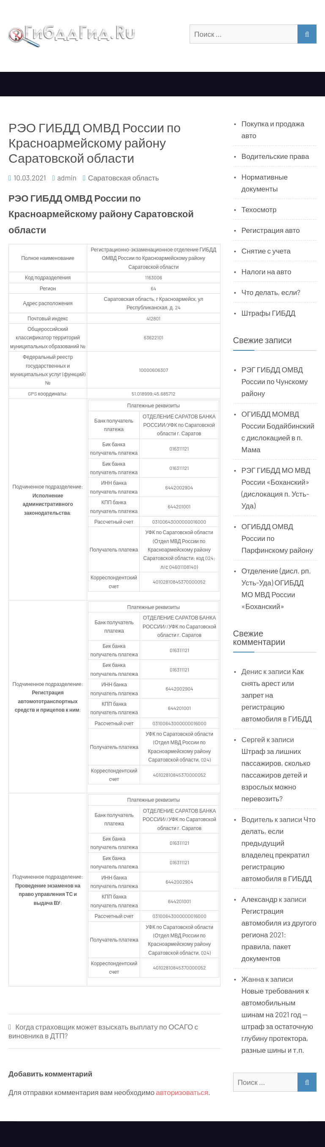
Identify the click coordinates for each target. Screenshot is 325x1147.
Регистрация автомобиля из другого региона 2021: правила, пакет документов (279, 934)
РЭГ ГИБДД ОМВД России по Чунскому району (275, 381)
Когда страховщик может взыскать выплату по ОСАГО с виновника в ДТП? (103, 1031)
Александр (260, 899)
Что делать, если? (271, 292)
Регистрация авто (271, 230)
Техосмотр (259, 209)
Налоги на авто (267, 271)
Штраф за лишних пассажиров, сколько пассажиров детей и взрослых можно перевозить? (276, 775)
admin (67, 177)
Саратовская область (123, 177)
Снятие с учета (266, 250)
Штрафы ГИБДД (269, 313)
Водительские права (275, 156)
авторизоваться (182, 1092)
